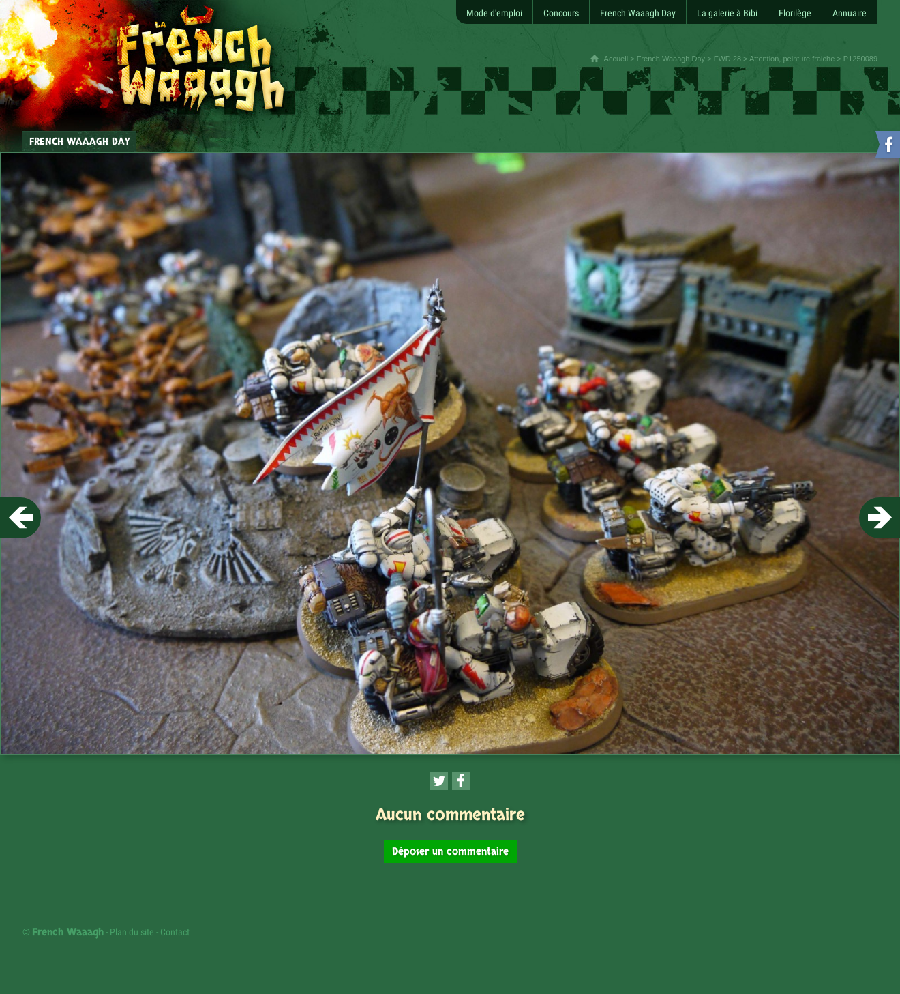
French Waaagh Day (671, 59)
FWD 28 (727, 59)
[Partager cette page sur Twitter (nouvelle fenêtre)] (439, 781)
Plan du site (132, 931)
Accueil (616, 59)
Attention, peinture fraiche (792, 59)
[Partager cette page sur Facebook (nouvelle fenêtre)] (461, 781)
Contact (175, 931)
